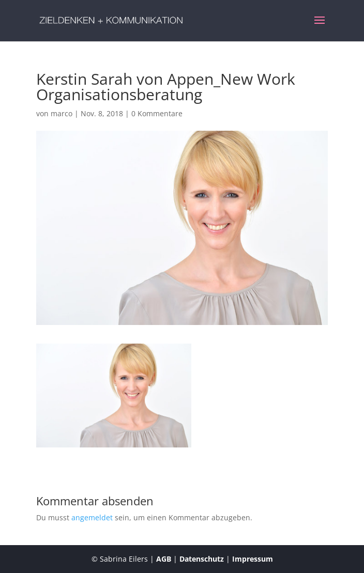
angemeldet (92, 517)
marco (61, 113)
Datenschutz (201, 559)
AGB (163, 559)
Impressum (252, 559)
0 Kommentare (157, 113)
